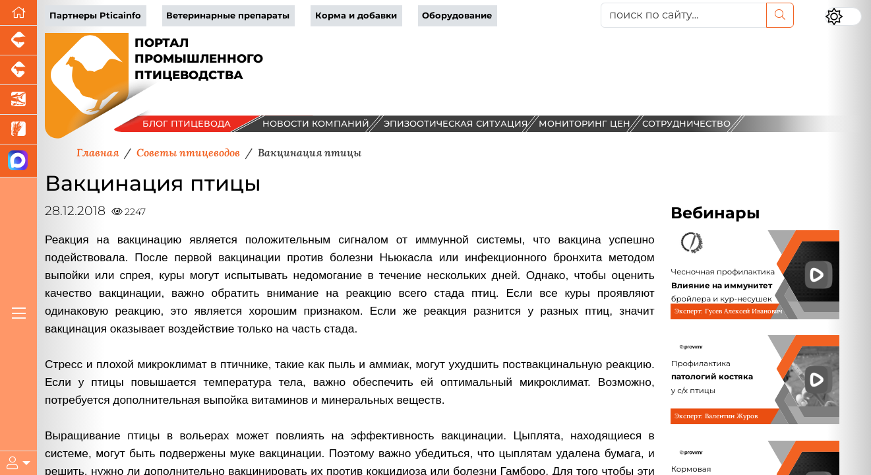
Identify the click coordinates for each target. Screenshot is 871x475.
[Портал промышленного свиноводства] (18, 40)
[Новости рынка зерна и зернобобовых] (18, 129)
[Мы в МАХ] (18, 160)
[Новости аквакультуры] (18, 100)
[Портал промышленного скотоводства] (18, 70)
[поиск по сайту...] (683, 15)
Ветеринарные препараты (227, 15)
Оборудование (457, 15)
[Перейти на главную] (18, 13)
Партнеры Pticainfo (95, 15)
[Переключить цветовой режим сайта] (843, 16)
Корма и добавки (356, 15)
